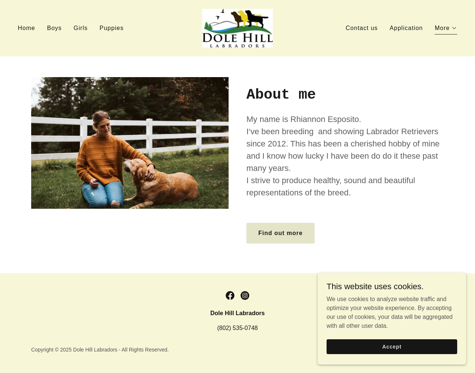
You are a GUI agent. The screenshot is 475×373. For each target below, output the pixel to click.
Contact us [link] (362, 28)
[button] (446, 29)
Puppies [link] (111, 28)
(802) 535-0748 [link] (237, 328)
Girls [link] (80, 28)
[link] (237, 27)
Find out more (280, 233)
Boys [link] (54, 28)
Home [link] (26, 28)
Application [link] (406, 28)
